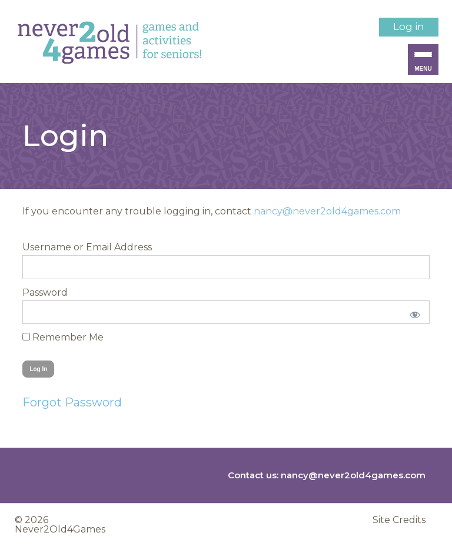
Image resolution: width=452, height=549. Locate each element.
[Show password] (412, 312)
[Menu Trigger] (423, 59)
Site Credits (399, 520)
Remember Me (63, 337)
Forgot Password (72, 402)
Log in (408, 26)
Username (46, 247)
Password (45, 292)
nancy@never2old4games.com (327, 211)
